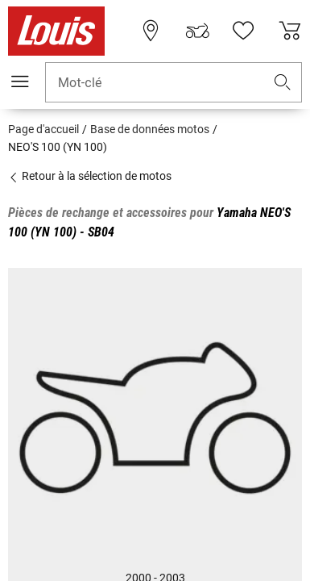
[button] (282, 82)
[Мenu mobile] (20, 81)
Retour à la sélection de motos (90, 175)
